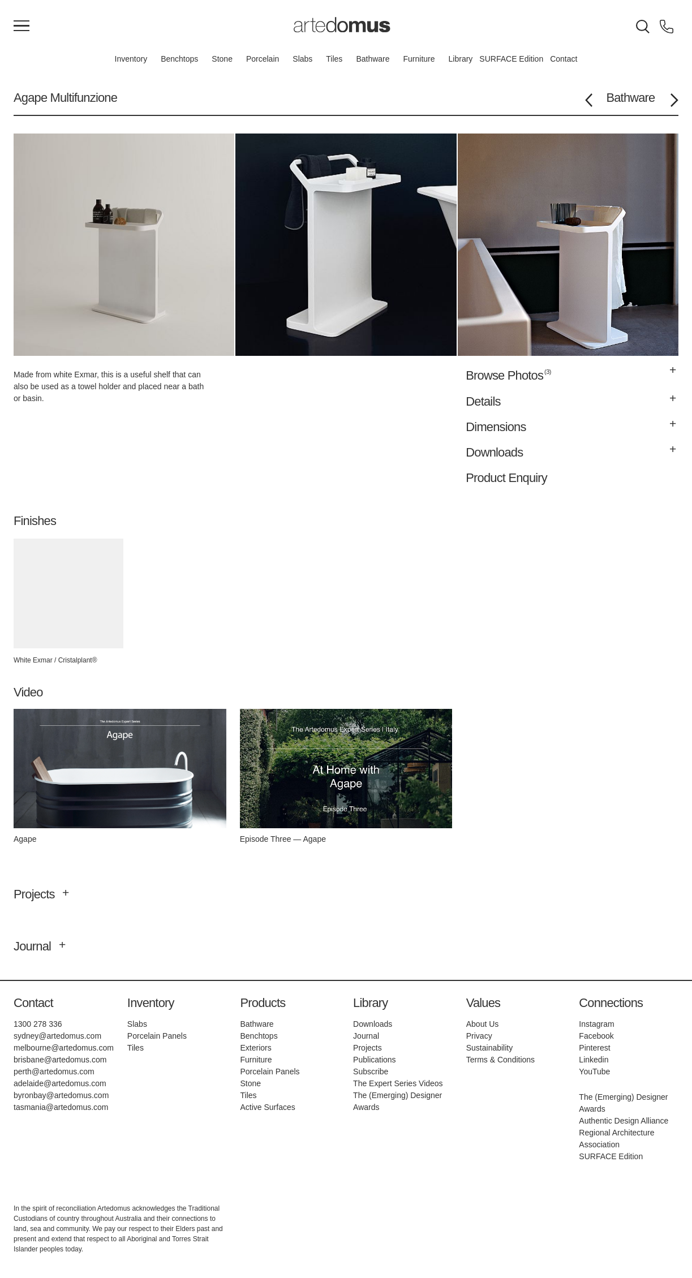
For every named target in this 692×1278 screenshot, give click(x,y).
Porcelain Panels (157, 1035)
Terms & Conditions (500, 1059)
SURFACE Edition (511, 58)
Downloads (372, 1024)
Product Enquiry (506, 478)
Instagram (596, 1024)
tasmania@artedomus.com (61, 1107)
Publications (374, 1059)
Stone (222, 58)
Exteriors (255, 1047)
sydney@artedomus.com (57, 1035)
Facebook (596, 1035)
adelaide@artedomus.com (60, 1083)
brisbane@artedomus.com (60, 1059)
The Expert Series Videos (398, 1083)
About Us (482, 1024)
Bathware (372, 58)
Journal (366, 1035)
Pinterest (594, 1047)
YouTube (594, 1071)
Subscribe (370, 1071)
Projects (367, 1047)
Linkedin (593, 1059)
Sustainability (489, 1047)
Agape (30, 98)
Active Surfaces (267, 1107)
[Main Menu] (21, 26)
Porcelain (262, 58)
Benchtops (179, 58)
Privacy (479, 1035)
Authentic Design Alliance (623, 1120)
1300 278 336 (38, 1024)
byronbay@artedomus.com (61, 1095)
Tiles (334, 58)
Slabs (302, 58)
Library (461, 58)
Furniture (419, 58)
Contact (563, 58)
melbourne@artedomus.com (64, 1047)
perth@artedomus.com (54, 1071)
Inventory (131, 58)
